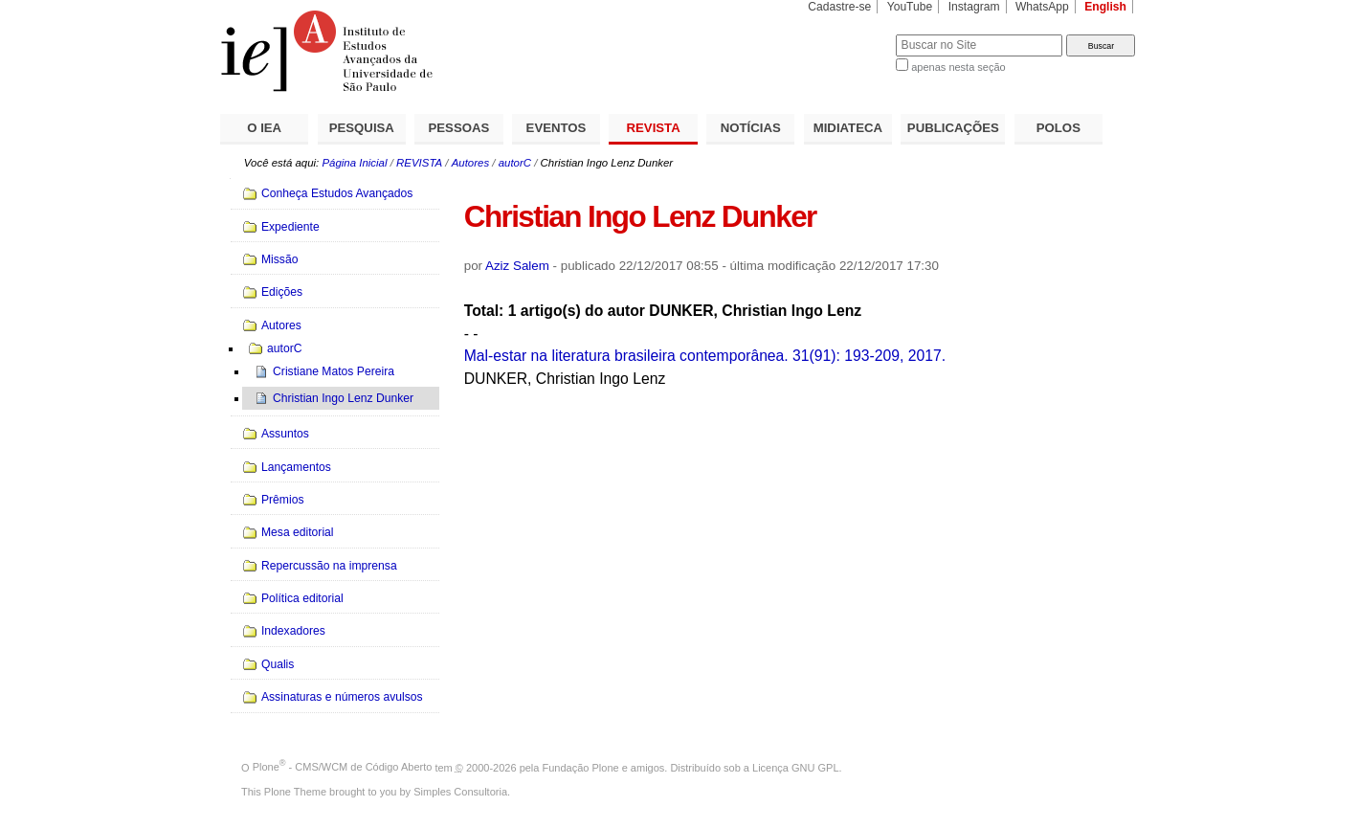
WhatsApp (1042, 6)
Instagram (974, 6)
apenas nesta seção (958, 67)
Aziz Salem (517, 265)
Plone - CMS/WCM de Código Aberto (343, 767)
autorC (515, 162)
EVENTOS (556, 128)
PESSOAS (459, 128)
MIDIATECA (847, 128)
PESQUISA (361, 128)
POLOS (1058, 128)
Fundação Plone (581, 767)
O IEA (264, 128)
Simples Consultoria (460, 791)
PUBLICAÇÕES (953, 128)
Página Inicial (354, 162)
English (1105, 6)
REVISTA (653, 128)
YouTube (910, 6)
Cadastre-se (839, 6)
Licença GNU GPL (795, 767)
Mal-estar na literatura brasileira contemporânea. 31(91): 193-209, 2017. (705, 355)
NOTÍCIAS (751, 128)
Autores (470, 162)
